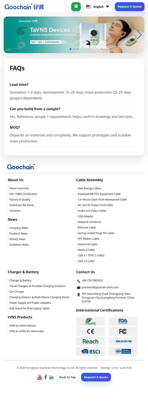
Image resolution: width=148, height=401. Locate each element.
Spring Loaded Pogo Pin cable (96, 233)
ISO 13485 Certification (23, 194)
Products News (18, 233)
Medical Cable (86, 250)
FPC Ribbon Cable (88, 239)
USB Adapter (85, 216)
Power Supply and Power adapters (30, 303)
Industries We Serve (21, 205)
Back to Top (67, 377)
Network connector (89, 222)
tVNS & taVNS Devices (22, 325)
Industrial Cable (87, 244)
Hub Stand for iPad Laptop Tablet (29, 308)
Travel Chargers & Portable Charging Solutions (37, 286)
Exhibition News (19, 245)
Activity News (17, 239)
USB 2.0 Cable (86, 261)
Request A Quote (130, 6)
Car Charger (16, 291)
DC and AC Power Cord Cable (95, 205)
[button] (70, 49)
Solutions (15, 211)
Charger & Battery (20, 280)
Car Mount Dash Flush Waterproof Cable (102, 199)
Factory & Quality (19, 199)
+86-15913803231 (92, 280)
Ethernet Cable (87, 227)
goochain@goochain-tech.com (100, 287)
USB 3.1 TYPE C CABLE (91, 255)
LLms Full (125, 368)
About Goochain (19, 188)
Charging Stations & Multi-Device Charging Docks (39, 297)
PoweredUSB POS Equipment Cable (99, 194)
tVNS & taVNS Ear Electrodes (26, 331)
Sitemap (105, 368)
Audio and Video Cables (92, 211)
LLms (115, 368)
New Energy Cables (89, 188)
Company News (18, 228)
